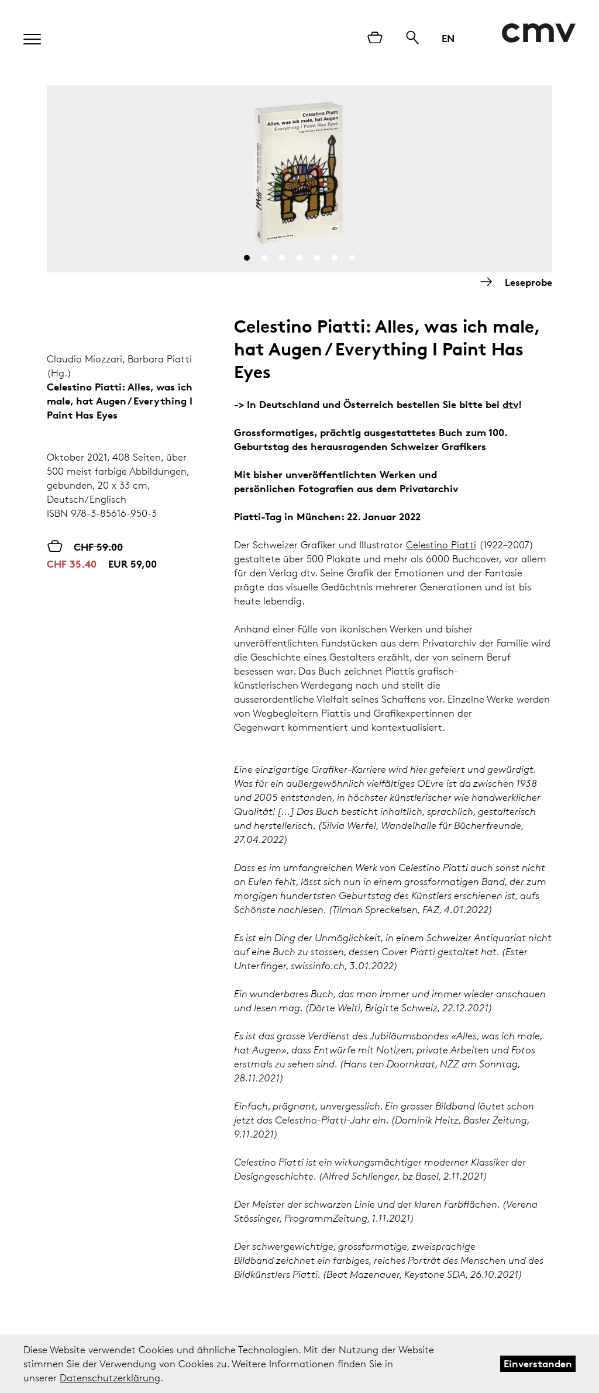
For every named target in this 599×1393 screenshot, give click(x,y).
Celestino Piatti (441, 545)
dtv (510, 404)
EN (448, 38)
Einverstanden (538, 1363)
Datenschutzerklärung (110, 1378)
